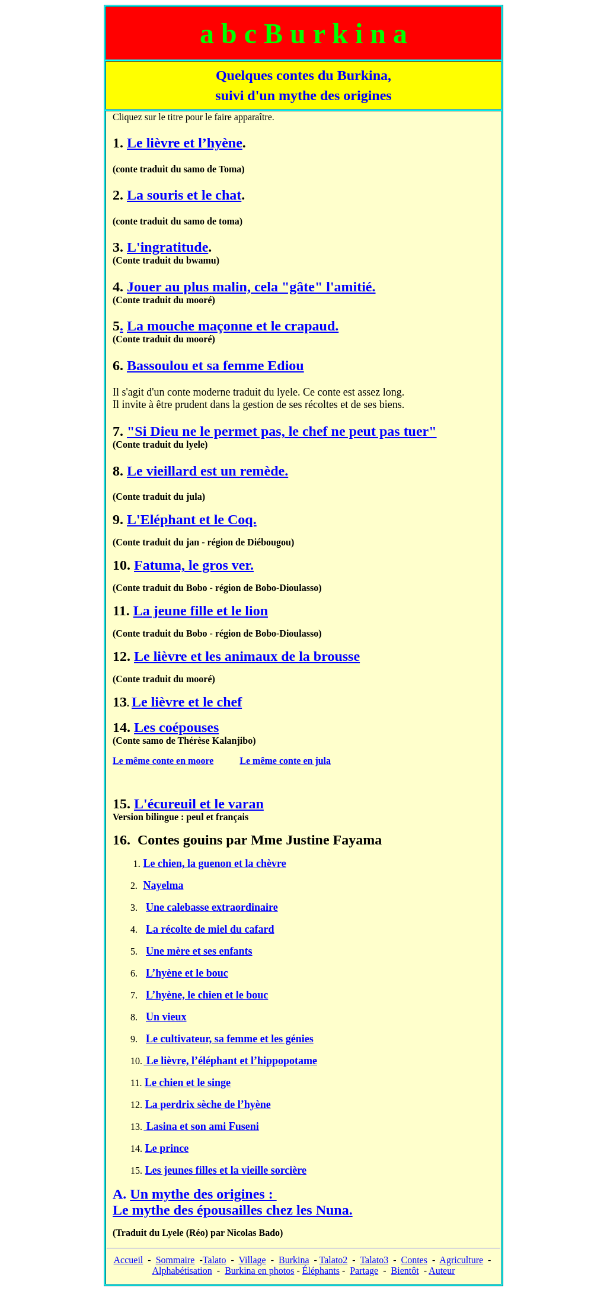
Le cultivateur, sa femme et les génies (230, 1039)
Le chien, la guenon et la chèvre (214, 863)
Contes (414, 1260)
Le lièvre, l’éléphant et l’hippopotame (230, 1061)
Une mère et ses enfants (199, 951)
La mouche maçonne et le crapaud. (232, 325)
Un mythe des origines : (233, 1202)
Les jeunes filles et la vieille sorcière (225, 1170)
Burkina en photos (259, 1271)
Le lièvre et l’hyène (184, 142)
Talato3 (374, 1260)
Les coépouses (176, 727)
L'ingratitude (167, 247)
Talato (214, 1260)
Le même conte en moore (163, 761)
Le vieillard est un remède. (207, 470)
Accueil (128, 1260)
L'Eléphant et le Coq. (192, 519)
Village (252, 1260)
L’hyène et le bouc (187, 973)
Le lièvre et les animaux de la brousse (247, 656)
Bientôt (405, 1271)
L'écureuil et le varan (199, 803)
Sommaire (175, 1260)
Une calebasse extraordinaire (212, 907)
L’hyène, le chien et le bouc (207, 995)
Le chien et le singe (188, 1082)
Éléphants (321, 1271)
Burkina (294, 1260)
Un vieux (166, 1017)
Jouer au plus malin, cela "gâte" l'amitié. (251, 286)
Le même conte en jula (285, 761)
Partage (364, 1271)
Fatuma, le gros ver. (194, 565)
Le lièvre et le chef (187, 701)
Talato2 (334, 1260)
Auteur (442, 1271)
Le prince (167, 1148)
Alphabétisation (182, 1271)
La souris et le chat (184, 195)
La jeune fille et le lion (200, 610)
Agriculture (461, 1260)
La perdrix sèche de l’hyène (208, 1104)
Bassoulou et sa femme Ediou (215, 365)
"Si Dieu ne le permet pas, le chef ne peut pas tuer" (282, 431)
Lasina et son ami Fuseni (201, 1126)
